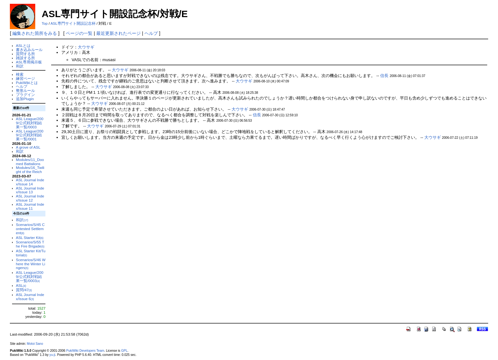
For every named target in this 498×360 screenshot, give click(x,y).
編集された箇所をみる (34, 33)
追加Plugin (25, 99)
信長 (384, 75)
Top (45, 23)
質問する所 (25, 54)
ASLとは (23, 45)
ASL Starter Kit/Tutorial (30, 253)
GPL (124, 350)
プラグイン (25, 95)
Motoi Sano (35, 343)
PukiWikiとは (27, 82)
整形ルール (25, 90)
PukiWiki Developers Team (85, 350)
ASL (21, 285)
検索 (20, 74)
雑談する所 (25, 58)
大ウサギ (86, 47)
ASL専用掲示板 (29, 62)
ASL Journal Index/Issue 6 (30, 296)
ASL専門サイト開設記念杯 (73, 23)
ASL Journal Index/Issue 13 (30, 190)
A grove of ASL (28, 147)
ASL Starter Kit (30, 237)
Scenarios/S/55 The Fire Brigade (30, 244)
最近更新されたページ (118, 33)
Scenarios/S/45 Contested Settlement (30, 228)
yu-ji (52, 355)
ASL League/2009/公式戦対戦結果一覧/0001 (29, 135)
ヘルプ (151, 33)
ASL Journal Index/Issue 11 (30, 206)
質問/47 (24, 290)
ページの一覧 (79, 33)
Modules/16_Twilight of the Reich (30, 169)
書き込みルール (29, 50)
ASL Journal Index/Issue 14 (30, 182)
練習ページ (25, 78)
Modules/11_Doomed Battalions (30, 162)
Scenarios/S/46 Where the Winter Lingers (30, 264)
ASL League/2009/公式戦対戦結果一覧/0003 (29, 123)
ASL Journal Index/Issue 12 (30, 198)
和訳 (20, 66)
